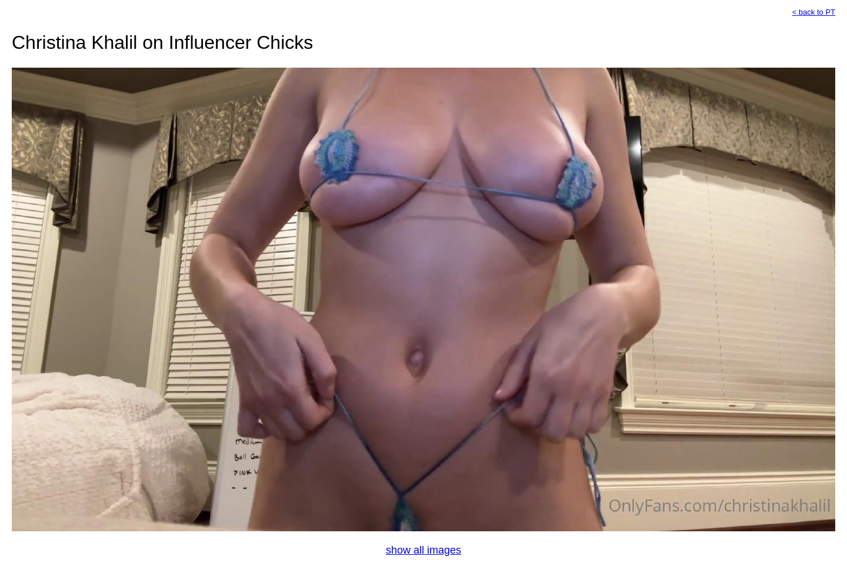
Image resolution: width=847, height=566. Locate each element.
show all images (423, 550)
